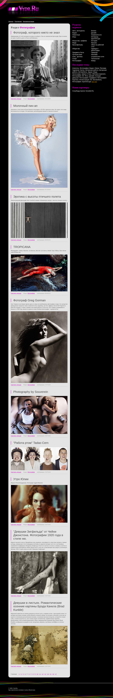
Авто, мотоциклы (78, 31)
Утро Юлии (20, 479)
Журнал (10, 21)
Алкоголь (75, 68)
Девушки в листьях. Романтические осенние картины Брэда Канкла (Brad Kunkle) (38, 606)
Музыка (94, 43)
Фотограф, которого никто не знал (36, 32)
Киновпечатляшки (28, 21)
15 (50, 674)
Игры (74, 37)
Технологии (95, 59)
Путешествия (77, 54)
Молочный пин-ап (25, 105)
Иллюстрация (84, 80)
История (94, 41)
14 (48, 674)
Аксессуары (76, 74)
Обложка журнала (98, 74)
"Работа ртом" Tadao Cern (30, 443)
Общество (76, 49)
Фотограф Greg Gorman (29, 300)
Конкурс (98, 76)
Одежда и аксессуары (95, 49)
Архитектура (86, 82)
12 (42, 674)
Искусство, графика (79, 41)
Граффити (93, 78)
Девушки (75, 78)
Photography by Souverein (30, 391)
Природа (94, 52)
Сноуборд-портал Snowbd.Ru (83, 91)
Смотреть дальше (16, 98)
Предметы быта (78, 52)
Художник (75, 70)
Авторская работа (91, 70)
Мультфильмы (77, 45)
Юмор (93, 61)
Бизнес (93, 31)
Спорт (74, 59)
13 (45, 674)
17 (56, 674)
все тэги (94, 82)
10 (37, 674)
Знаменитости (96, 35)
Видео (74, 33)
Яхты (86, 76)
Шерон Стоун (87, 74)
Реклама (94, 54)
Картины (75, 80)
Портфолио (18, 21)
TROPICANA (22, 247)
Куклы (82, 70)
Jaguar (90, 72)
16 (53, 674)
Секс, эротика (77, 56)
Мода (74, 43)
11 (40, 674)
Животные (76, 35)
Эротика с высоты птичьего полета (37, 196)
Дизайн (93, 33)
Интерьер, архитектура (95, 38)
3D (83, 76)
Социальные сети (97, 56)
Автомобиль (82, 72)
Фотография (31, 98)
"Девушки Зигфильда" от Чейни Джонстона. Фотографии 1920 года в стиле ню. (38, 535)
